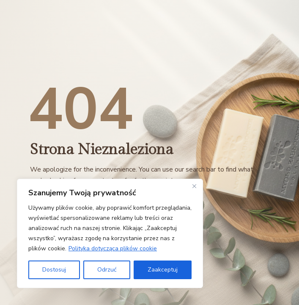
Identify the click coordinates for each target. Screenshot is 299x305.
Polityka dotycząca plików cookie (113, 248)
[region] (110, 233)
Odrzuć (106, 270)
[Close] (194, 186)
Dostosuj (54, 270)
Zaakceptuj (163, 270)
